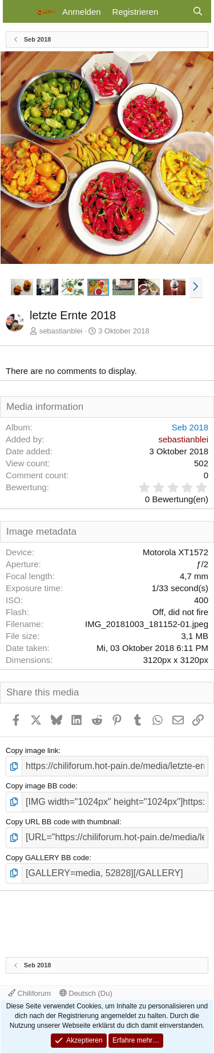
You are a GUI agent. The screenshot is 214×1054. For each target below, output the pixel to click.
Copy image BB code (40, 786)
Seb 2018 (190, 427)
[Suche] (198, 11)
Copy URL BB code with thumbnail (62, 821)
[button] (196, 287)
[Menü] (18, 11)
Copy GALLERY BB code (47, 857)
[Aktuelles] (175, 11)
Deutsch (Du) (85, 993)
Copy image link (32, 750)
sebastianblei (61, 331)
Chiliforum (29, 993)
